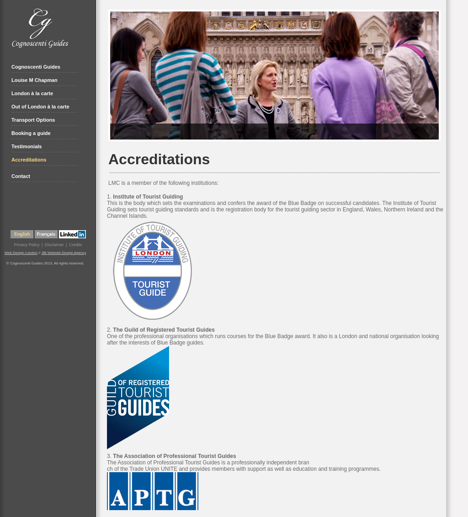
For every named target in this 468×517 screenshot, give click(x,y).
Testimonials (26, 146)
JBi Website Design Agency (64, 253)
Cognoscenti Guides (35, 67)
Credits (75, 244)
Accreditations (28, 159)
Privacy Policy (26, 244)
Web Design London (21, 253)
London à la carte (32, 93)
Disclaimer (54, 244)
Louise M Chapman (34, 80)
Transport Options (33, 120)
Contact (20, 176)
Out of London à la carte (40, 106)
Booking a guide (31, 133)
